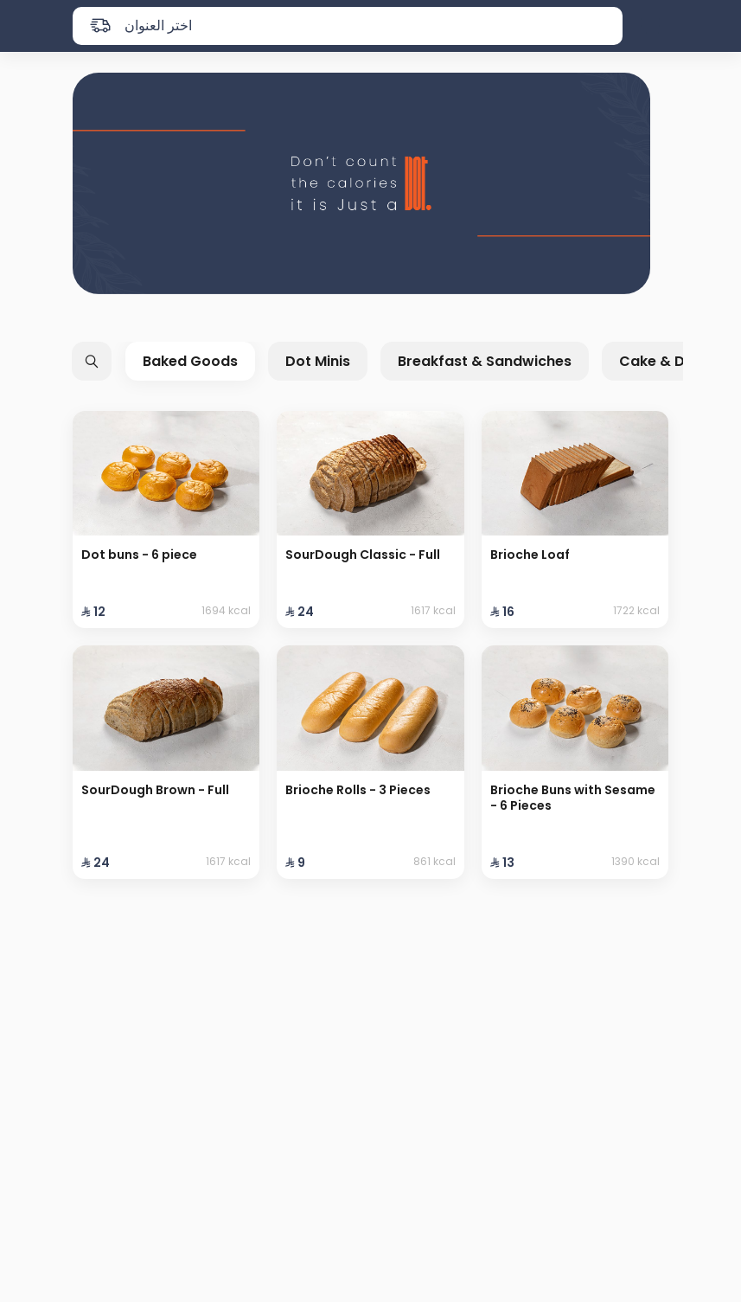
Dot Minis (317, 361)
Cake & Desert (670, 361)
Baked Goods (190, 361)
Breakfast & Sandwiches (485, 361)
